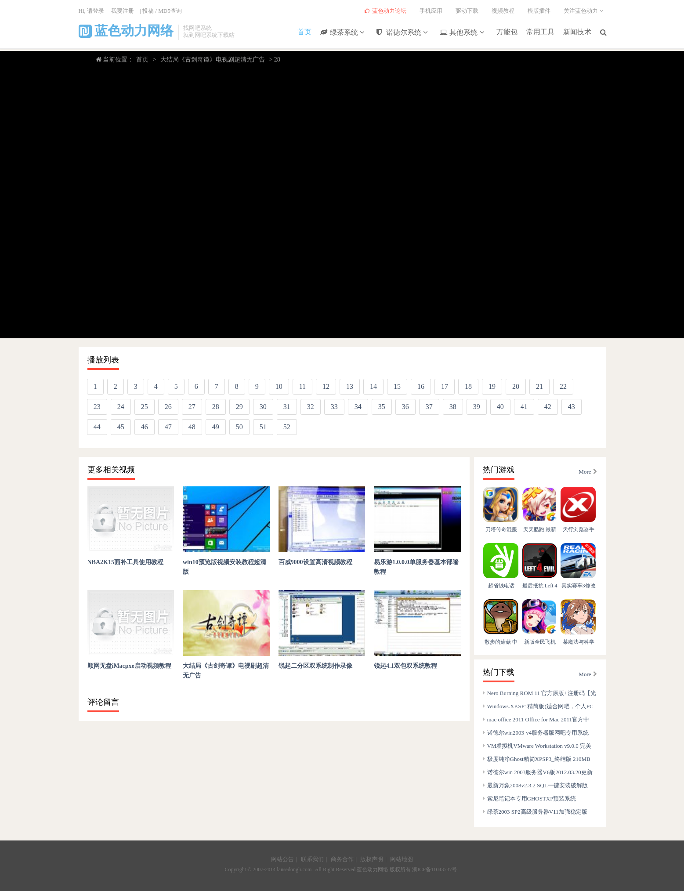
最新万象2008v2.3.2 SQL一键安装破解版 (537, 785)
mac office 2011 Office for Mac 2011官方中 (538, 719)
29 (239, 406)
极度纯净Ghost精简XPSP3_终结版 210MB (538, 759)
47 (168, 427)
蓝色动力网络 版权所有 (384, 869)
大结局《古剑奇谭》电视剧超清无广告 (212, 59)
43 (571, 406)
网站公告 (282, 859)
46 (144, 427)
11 (302, 386)
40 (500, 406)
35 (381, 406)
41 (524, 406)
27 (191, 406)
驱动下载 (467, 10)
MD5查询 (169, 10)
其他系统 (464, 32)
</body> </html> (342, 200)
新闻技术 (577, 31)
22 (563, 386)
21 (539, 386)
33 (334, 406)
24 (120, 406)
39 (476, 406)
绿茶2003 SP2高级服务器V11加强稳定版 (537, 811)
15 (397, 386)
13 (349, 386)
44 (97, 427)
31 (286, 406)
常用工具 (540, 31)
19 (492, 386)
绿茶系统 (344, 32)
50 (239, 427)
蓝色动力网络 (126, 31)
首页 (305, 31)
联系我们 (312, 859)
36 (405, 406)
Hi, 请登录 (92, 10)
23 (97, 406)
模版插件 (539, 10)
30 (263, 406)
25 (144, 406)
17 (444, 386)
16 (420, 386)
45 (120, 427)
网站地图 (401, 859)
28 (215, 406)
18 (468, 386)
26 (168, 406)
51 (263, 427)
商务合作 (342, 859)
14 (373, 386)
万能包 (507, 31)
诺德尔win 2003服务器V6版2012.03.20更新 (540, 772)
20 (515, 386)
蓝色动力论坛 (385, 10)
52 (286, 427)
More (588, 471)
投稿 (148, 10)
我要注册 (122, 10)
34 (358, 406)
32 (310, 406)
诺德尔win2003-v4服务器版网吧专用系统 (538, 732)
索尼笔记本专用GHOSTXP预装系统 (531, 798)
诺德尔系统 (404, 32)
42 (547, 406)
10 (278, 386)
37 (429, 406)
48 (191, 427)
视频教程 (503, 10)
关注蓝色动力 (584, 10)
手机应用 (431, 10)
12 (325, 386)
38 (452, 406)
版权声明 (371, 859)
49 (215, 427)
